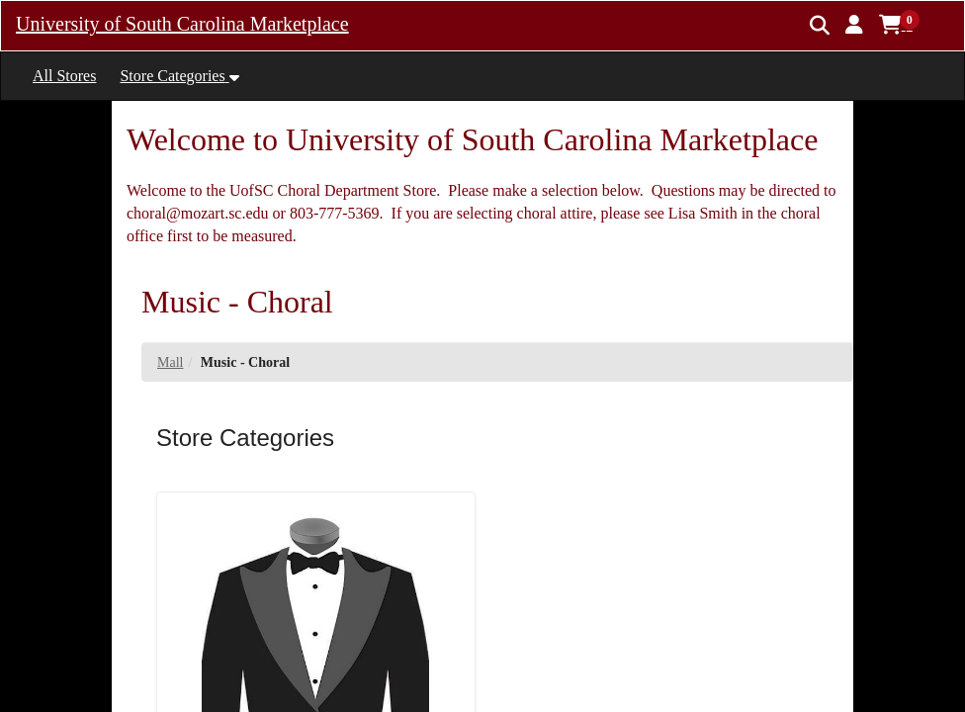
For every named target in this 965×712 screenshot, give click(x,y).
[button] (854, 25)
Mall (170, 362)
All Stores (64, 75)
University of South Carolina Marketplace (182, 24)
